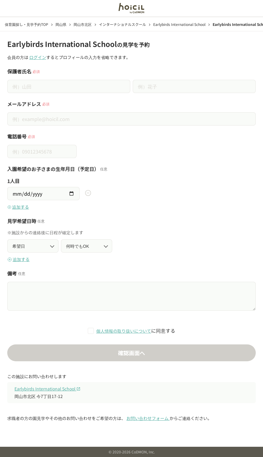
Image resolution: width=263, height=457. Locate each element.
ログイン (37, 57)
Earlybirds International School (47, 389)
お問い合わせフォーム (148, 418)
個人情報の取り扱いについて (123, 331)
